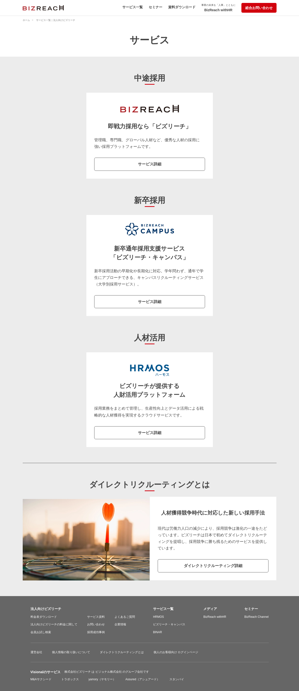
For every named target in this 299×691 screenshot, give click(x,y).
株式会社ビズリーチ (78, 671)
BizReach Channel (256, 617)
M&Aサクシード (41, 679)
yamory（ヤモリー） (102, 679)
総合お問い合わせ (259, 8)
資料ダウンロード (182, 7)
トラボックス (70, 679)
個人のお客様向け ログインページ (176, 652)
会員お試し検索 (41, 632)
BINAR (157, 632)
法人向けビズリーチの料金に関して (54, 624)
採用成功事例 (96, 632)
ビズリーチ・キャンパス (169, 624)
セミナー (155, 7)
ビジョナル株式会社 (109, 671)
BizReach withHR (218, 8)
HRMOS (158, 617)
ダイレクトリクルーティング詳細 (213, 566)
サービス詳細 (149, 164)
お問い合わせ (96, 624)
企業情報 (120, 624)
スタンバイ (176, 679)
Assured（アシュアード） (142, 679)
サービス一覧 (132, 7)
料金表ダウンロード (44, 617)
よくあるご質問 (124, 617)
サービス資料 (96, 617)
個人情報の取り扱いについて (71, 652)
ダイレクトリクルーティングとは (122, 652)
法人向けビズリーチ (46, 609)
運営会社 (36, 652)
